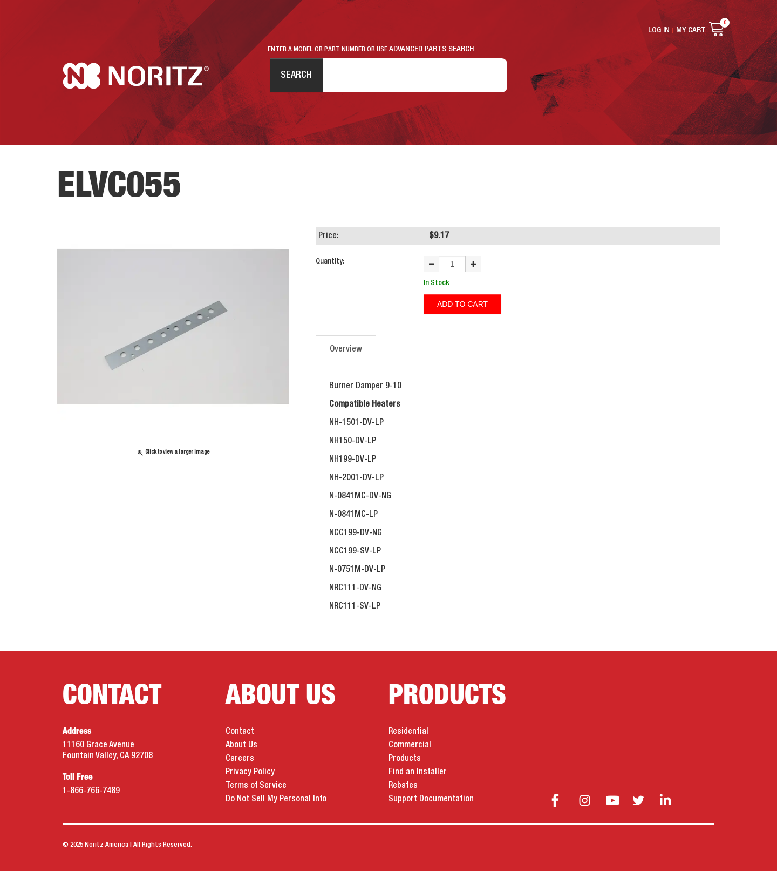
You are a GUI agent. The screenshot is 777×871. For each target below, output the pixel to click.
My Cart (691, 30)
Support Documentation (431, 799)
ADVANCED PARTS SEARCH (431, 49)
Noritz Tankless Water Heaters (136, 76)
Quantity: (330, 261)
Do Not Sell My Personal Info (276, 799)
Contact (240, 731)
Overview (346, 349)
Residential (408, 731)
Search (296, 75)
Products (404, 758)
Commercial (409, 745)
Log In (659, 30)
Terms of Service (256, 785)
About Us (241, 745)
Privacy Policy (250, 772)
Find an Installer (417, 772)
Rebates (403, 785)
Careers (240, 758)
